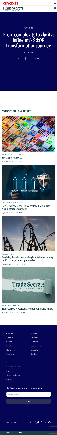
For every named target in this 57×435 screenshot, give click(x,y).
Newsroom (10, 350)
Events (9, 346)
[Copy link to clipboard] (33, 58)
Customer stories (13, 375)
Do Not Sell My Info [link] (14, 432)
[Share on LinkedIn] (18, 58)
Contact (9, 379)
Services (34, 354)
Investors (10, 354)
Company (9, 334)
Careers (9, 342)
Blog (8, 371)
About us (9, 337)
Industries (35, 350)
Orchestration (36, 346)
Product (34, 334)
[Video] (28, 76)
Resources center (13, 367)
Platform (34, 342)
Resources (10, 363)
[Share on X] (22, 58)
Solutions (34, 337)
